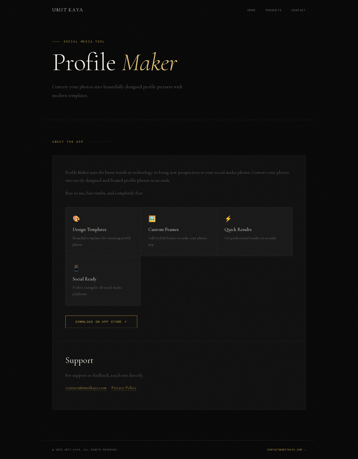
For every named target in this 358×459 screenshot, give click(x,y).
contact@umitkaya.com (86, 387)
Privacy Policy (123, 387)
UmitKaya (68, 10)
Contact (299, 10)
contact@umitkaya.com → (286, 450)
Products (274, 10)
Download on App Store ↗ (101, 322)
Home (251, 10)
